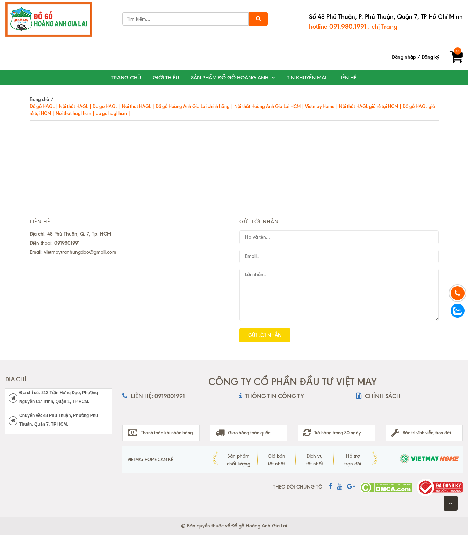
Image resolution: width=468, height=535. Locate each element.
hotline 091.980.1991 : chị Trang (353, 26)
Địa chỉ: (38, 234)
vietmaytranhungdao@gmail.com (80, 252)
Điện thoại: (41, 243)
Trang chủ (126, 77)
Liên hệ (347, 77)
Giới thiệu (166, 77)
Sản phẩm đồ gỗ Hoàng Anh (229, 77)
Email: (36, 252)
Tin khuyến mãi (306, 77)
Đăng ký (430, 57)
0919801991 (67, 243)
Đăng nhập (404, 57)
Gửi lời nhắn (265, 335)
